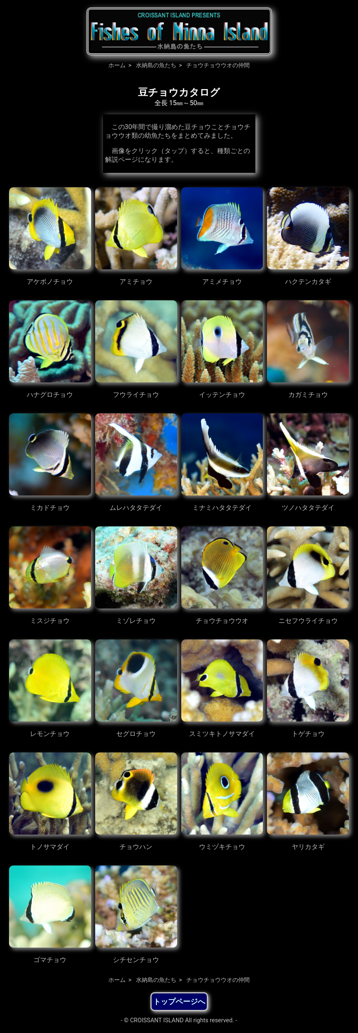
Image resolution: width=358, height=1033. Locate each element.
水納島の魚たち (156, 65)
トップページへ (179, 1001)
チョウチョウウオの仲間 (218, 65)
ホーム (117, 65)
